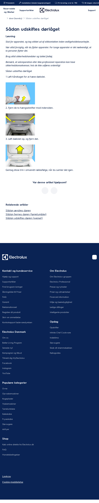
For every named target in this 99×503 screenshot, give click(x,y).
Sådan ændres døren (18, 210)
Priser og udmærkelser (60, 291)
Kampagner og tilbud (12, 353)
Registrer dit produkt (11, 312)
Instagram (6, 368)
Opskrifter (54, 327)
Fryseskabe (7, 419)
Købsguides (55, 353)
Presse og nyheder (58, 286)
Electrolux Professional (60, 281)
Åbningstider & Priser (11, 291)
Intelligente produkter (59, 312)
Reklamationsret (9, 307)
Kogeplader (7, 398)
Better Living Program (12, 342)
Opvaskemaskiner (10, 393)
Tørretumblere (8, 408)
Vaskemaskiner (9, 403)
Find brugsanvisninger (12, 286)
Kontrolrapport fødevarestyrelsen (17, 322)
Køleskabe (7, 414)
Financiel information (59, 297)
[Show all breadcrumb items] (4, 18)
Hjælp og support (10, 276)
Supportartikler (9, 281)
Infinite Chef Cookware (60, 332)
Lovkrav (6, 476)
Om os (5, 337)
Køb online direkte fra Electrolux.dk (18, 444)
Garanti (5, 302)
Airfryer (5, 429)
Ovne (4, 388)
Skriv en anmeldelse (11, 317)
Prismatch (8, 3)
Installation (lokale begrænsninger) (34, 3)
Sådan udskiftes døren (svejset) (24, 218)
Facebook (7, 363)
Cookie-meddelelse (12, 482)
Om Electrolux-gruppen (60, 276)
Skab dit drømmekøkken (61, 347)
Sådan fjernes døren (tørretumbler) (26, 214)
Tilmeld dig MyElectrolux (13, 358)
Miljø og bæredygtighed (61, 302)
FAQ (4, 297)
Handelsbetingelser (11, 454)
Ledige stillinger (57, 307)
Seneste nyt (7, 347)
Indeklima (54, 337)
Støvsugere (55, 342)
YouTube (6, 373)
